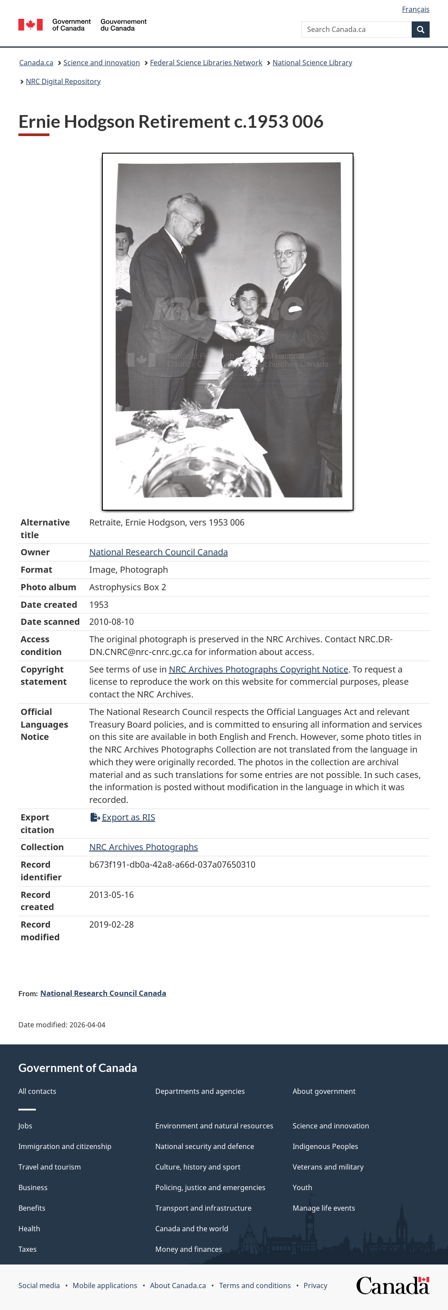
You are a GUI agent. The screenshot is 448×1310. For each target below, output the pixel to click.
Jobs (25, 1126)
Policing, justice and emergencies (210, 1187)
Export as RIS (123, 817)
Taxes (27, 1249)
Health (29, 1228)
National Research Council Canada (158, 552)
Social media (39, 1285)
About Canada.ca (178, 1285)
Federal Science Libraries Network (206, 62)
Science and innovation (101, 62)
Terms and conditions (255, 1285)
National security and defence (204, 1146)
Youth (302, 1187)
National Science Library (312, 62)
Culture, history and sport (198, 1167)
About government (324, 1091)
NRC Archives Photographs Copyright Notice (258, 669)
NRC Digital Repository (63, 81)
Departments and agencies (200, 1091)
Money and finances (188, 1249)
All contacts (37, 1091)
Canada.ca (36, 62)
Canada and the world (191, 1228)
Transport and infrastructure (203, 1208)
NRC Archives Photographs (143, 847)
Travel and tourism (49, 1167)
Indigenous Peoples (325, 1146)
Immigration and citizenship (65, 1146)
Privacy (315, 1285)
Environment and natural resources (214, 1126)
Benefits (32, 1208)
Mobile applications (105, 1285)
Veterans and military (328, 1167)
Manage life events (324, 1208)
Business (33, 1187)
